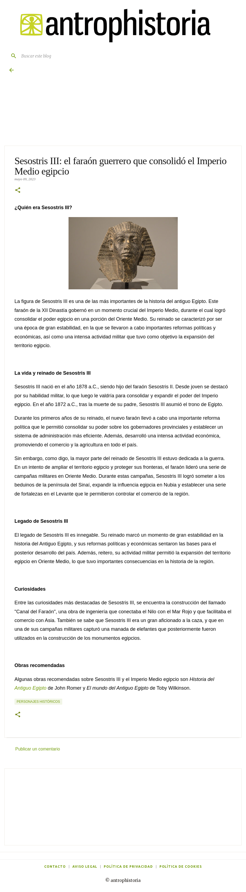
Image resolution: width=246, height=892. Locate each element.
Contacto (55, 866)
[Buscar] (11, 55)
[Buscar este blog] (128, 55)
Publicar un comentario (37, 749)
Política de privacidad (128, 866)
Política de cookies (180, 866)
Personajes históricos (38, 702)
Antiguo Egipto (30, 688)
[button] (17, 190)
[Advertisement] (123, 807)
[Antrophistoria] (112, 26)
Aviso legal (84, 866)
